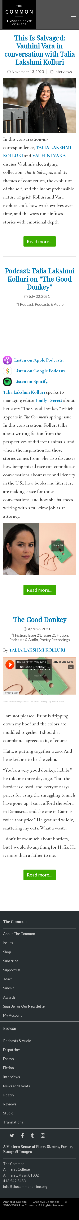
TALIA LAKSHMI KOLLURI (37, 650)
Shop (7, 952)
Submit (8, 988)
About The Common (19, 933)
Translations (13, 1122)
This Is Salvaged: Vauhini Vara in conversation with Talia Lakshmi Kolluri (39, 49)
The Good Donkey (39, 619)
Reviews (9, 1104)
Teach (8, 979)
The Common (14, 1163)
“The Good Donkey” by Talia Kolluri (46, 701)
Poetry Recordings (54, 639)
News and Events (16, 1086)
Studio (8, 1113)
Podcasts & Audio (49, 304)
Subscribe (10, 961)
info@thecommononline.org (25, 1186)
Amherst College (15, 1201)
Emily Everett (49, 400)
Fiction (20, 635)
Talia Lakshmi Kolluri (24, 392)
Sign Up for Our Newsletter (24, 1006)
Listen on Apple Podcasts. (39, 360)
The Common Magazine (15, 701)
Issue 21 (34, 635)
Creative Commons (46, 1201)
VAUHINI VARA (49, 156)
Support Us (12, 970)
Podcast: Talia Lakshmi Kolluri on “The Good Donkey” (39, 278)
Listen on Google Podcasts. (40, 371)
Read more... (39, 241)
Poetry (8, 1095)
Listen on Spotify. (31, 381)
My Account (12, 1015)
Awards (9, 997)
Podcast (26, 304)
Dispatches (12, 1050)
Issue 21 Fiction (55, 635)
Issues (8, 942)
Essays (8, 1059)
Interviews (63, 71)
